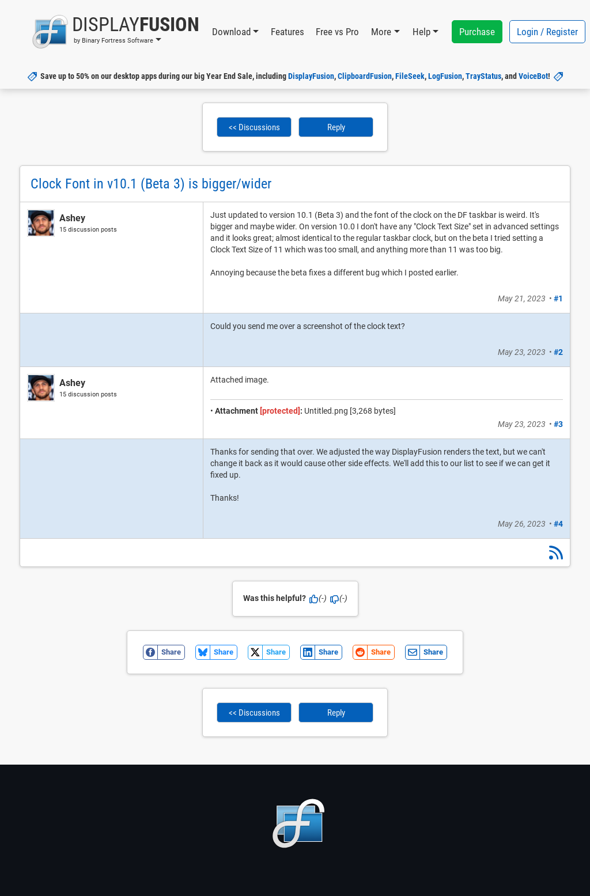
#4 (558, 523)
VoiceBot (533, 76)
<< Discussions (254, 127)
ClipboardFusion (365, 76)
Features (287, 31)
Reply (336, 127)
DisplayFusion (311, 76)
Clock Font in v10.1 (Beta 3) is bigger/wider (151, 184)
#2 (558, 352)
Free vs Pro (337, 31)
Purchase (477, 31)
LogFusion (445, 76)
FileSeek (410, 76)
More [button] (381, 31)
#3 (558, 424)
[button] (115, 31)
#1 (558, 298)
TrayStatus (483, 76)
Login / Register (547, 31)
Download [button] (231, 31)
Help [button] (421, 31)
